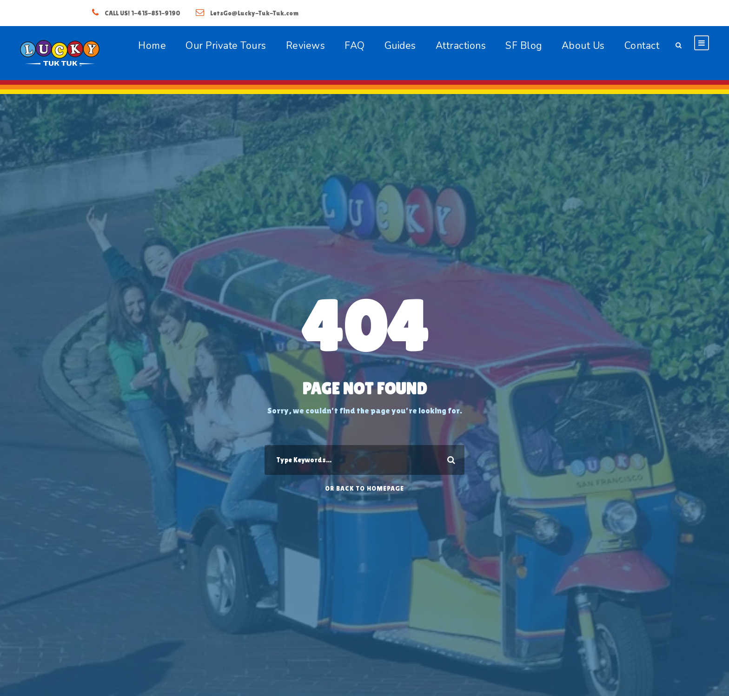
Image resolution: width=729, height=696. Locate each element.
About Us (583, 45)
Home (152, 45)
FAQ (355, 45)
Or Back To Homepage (364, 488)
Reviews (305, 45)
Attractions (461, 45)
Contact (642, 45)
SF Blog (523, 45)
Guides (400, 45)
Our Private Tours (226, 45)
